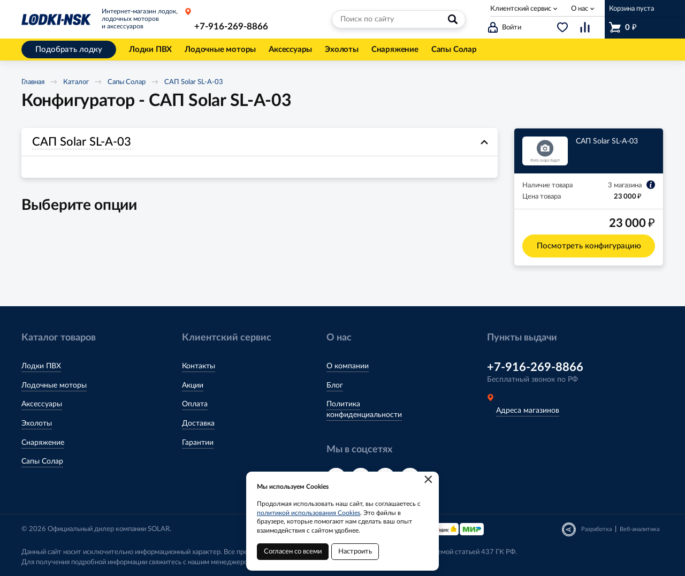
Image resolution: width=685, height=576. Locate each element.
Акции (192, 385)
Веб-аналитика (639, 529)
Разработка (596, 529)
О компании (347, 366)
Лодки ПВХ (41, 366)
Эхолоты (36, 423)
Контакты (198, 366)
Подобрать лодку (68, 50)
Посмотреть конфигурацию (589, 246)
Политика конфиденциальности (364, 409)
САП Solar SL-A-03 (193, 82)
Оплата (195, 404)
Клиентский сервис (520, 8)
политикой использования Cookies (308, 513)
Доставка (198, 423)
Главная (32, 82)
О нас (579, 8)
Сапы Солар (127, 82)
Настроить (355, 551)
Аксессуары (41, 404)
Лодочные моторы (54, 385)
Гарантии (198, 442)
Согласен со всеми (293, 551)
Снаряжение (42, 442)
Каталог (76, 82)
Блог (334, 385)
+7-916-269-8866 (231, 26)
